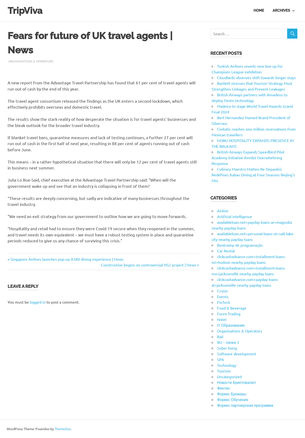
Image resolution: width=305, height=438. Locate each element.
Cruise (222, 290)
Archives (284, 10)
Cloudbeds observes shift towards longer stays (256, 77)
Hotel (221, 319)
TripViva (25, 10)
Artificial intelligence (234, 216)
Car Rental (226, 250)
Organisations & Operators (30, 61)
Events (223, 296)
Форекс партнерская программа (245, 405)
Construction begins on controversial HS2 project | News (148, 264)
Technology (226, 365)
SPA (220, 359)
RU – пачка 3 (228, 342)
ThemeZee (63, 429)
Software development (236, 353)
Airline (222, 210)
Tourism (224, 370)
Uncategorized (229, 376)
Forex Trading (228, 313)
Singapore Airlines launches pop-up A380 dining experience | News (66, 259)
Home (259, 10)
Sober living (227, 348)
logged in (38, 302)
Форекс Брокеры (231, 393)
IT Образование (231, 325)
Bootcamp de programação (240, 245)
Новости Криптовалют (236, 382)
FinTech (223, 302)
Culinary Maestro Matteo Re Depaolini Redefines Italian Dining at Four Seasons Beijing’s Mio (253, 175)
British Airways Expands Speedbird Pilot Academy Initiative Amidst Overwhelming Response (248, 157)
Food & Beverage (231, 308)
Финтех (223, 388)
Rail (220, 336)
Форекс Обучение (232, 399)
